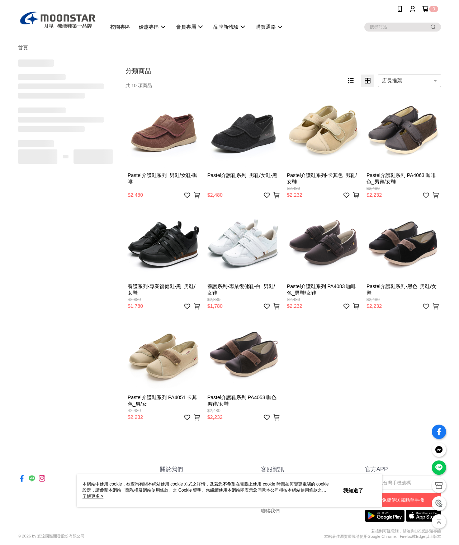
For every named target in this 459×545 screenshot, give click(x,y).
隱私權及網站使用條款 (147, 490)
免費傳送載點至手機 (403, 500)
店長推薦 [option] (392, 80)
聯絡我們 (270, 510)
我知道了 (353, 490)
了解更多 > (92, 496)
